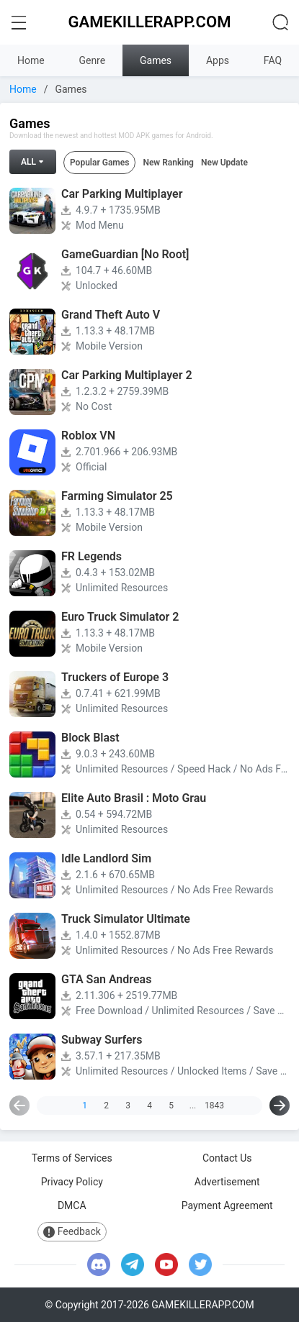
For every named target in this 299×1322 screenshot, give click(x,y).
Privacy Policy (72, 1181)
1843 (214, 1105)
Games (155, 60)
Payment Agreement (227, 1205)
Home (31, 60)
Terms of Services (72, 1158)
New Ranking (168, 163)
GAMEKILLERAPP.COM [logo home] (149, 22)
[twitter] (200, 1264)
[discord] (98, 1264)
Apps (217, 60)
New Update (224, 163)
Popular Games (99, 163)
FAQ (273, 60)
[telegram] (132, 1264)
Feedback (72, 1232)
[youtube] (166, 1264)
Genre (92, 60)
